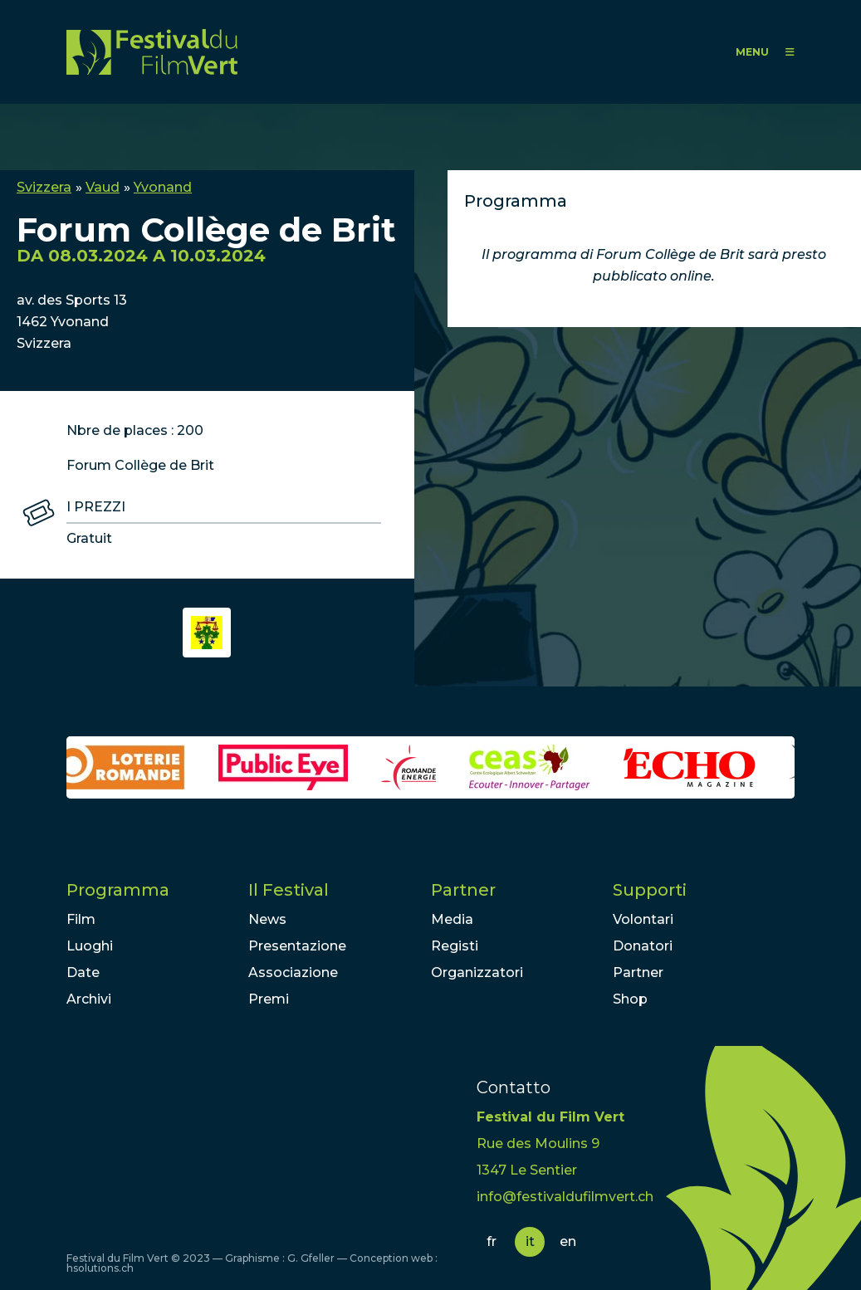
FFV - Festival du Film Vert (152, 52)
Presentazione (297, 946)
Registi (454, 946)
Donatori (643, 946)
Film (80, 919)
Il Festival (288, 890)
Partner (463, 890)
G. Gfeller (311, 1258)
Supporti (650, 890)
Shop (630, 999)
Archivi (88, 999)
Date (83, 972)
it (530, 1241)
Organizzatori (477, 972)
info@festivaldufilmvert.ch (565, 1196)
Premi (268, 999)
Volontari (643, 919)
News (267, 919)
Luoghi (89, 946)
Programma (117, 890)
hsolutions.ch (100, 1268)
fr (492, 1241)
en (568, 1241)
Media (452, 919)
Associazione (293, 972)
